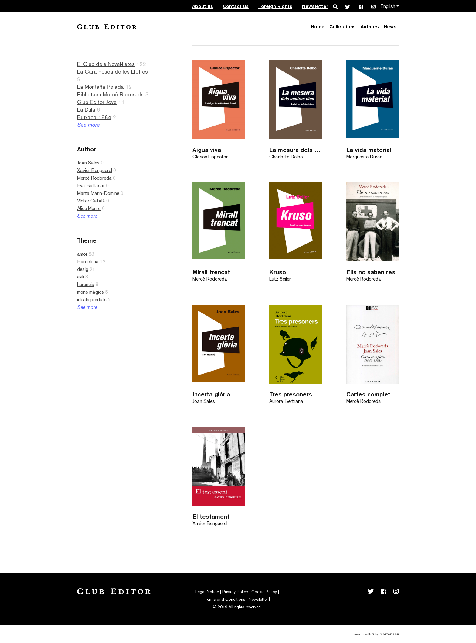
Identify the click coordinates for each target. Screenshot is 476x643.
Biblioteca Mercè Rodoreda (110, 94)
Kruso (277, 271)
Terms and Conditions (225, 599)
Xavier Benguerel (94, 170)
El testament (210, 516)
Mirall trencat (211, 271)
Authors (370, 26)
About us (202, 6)
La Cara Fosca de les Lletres (112, 71)
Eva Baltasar (91, 185)
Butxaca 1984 (94, 117)
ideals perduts (92, 299)
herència (85, 284)
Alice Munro (89, 208)
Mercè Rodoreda (94, 178)
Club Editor (107, 26)
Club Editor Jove (97, 102)
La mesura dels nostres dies (295, 149)
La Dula (86, 109)
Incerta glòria (211, 394)
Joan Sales (88, 163)
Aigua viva (206, 149)
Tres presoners (290, 394)
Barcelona (88, 261)
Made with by (376, 634)
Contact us (236, 6)
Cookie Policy (264, 591)
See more (88, 125)
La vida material (368, 149)
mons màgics (90, 292)
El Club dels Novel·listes (106, 64)
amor (82, 254)
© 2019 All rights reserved (237, 606)
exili (80, 277)
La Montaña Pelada (100, 87)
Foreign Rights (275, 6)
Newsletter (315, 6)
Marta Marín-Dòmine (98, 193)
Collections (342, 26)
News (390, 26)
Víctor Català (91, 201)
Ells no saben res (370, 271)
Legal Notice (207, 591)
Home (318, 26)
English (387, 6)
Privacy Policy (235, 591)
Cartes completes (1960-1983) (372, 394)
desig (82, 269)
